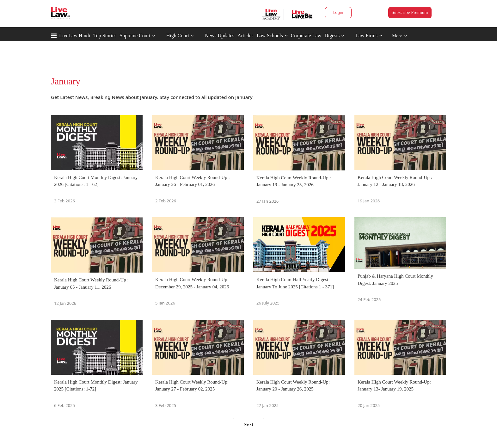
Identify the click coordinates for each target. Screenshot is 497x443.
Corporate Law (306, 35)
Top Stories (104, 35)
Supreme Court (135, 35)
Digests (332, 35)
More (399, 36)
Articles (245, 35)
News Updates (219, 35)
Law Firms (368, 35)
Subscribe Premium (410, 12)
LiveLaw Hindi (74, 35)
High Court (177, 35)
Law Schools (272, 35)
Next (248, 424)
